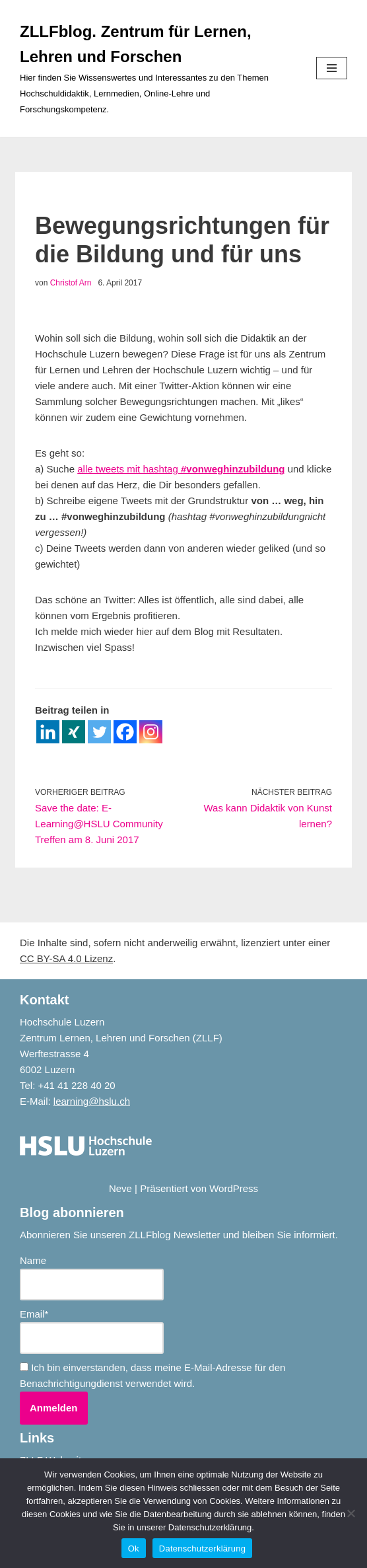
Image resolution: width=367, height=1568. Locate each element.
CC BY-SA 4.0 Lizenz (66, 958)
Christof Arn (71, 282)
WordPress (233, 1188)
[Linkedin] (47, 731)
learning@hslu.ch (91, 1101)
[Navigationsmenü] (331, 68)
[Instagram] (150, 731)
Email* (92, 1331)
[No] (350, 1513)
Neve (120, 1188)
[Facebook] (125, 731)
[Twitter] (99, 731)
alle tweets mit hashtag (180, 468)
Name (92, 1277)
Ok (133, 1548)
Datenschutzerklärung (202, 1548)
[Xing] (73, 731)
